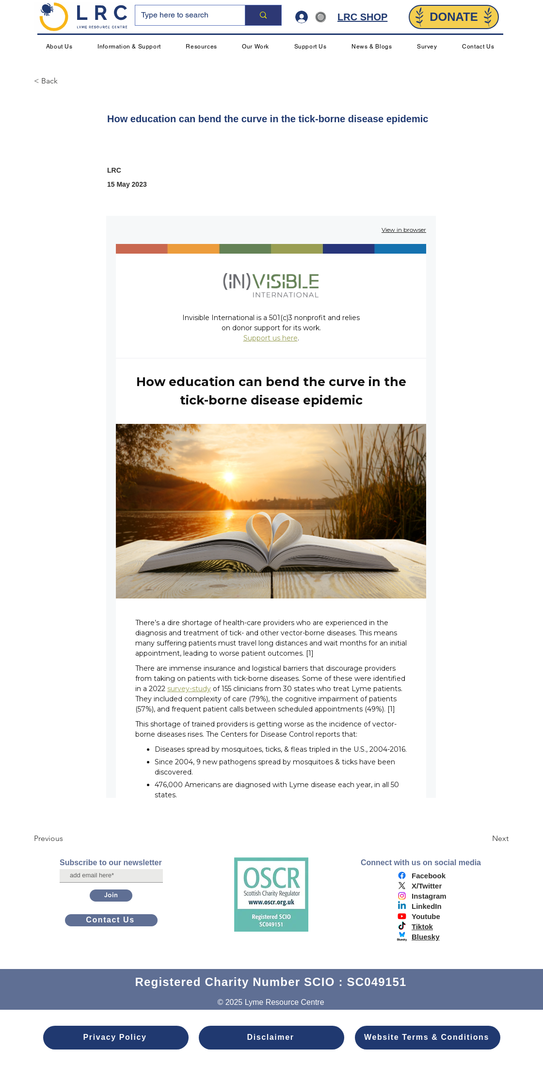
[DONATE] (454, 17)
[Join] (111, 895)
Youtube (426, 916)
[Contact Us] (111, 920)
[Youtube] (402, 916)
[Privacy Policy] (116, 1038)
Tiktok (422, 926)
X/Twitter (427, 886)
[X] (402, 885)
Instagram (429, 896)
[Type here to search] (182, 15)
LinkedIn (427, 906)
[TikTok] (402, 926)
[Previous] (66, 838)
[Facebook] (402, 875)
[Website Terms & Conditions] (427, 1038)
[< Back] (66, 81)
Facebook (429, 876)
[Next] (484, 838)
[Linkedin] (402, 906)
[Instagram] (402, 896)
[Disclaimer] (271, 1038)
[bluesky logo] (402, 936)
